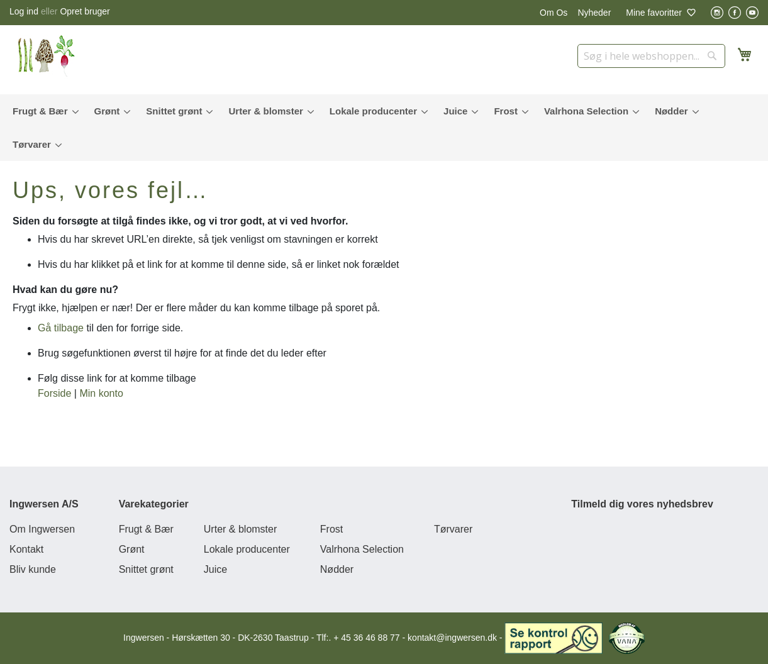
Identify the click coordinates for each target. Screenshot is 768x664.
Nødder (336, 569)
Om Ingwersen (42, 529)
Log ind (23, 11)
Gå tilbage (61, 328)
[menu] (384, 127)
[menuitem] (43, 111)
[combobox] (651, 56)
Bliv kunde (32, 569)
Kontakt (26, 549)
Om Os (553, 13)
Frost (331, 529)
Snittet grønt (146, 569)
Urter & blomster (240, 529)
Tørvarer (453, 529)
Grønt (132, 549)
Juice (215, 569)
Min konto (101, 393)
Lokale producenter (247, 549)
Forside (54, 393)
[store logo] (50, 57)
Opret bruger (84, 11)
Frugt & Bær (146, 529)
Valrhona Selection (362, 549)
